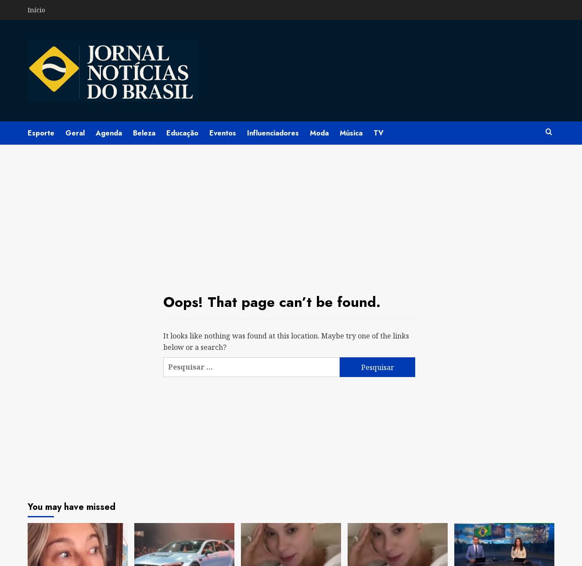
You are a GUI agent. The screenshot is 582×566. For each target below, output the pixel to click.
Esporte (41, 133)
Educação (182, 133)
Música (351, 133)
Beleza (144, 133)
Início (36, 10)
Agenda (109, 133)
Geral (75, 133)
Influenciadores (273, 133)
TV (379, 133)
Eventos (222, 133)
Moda (319, 133)
